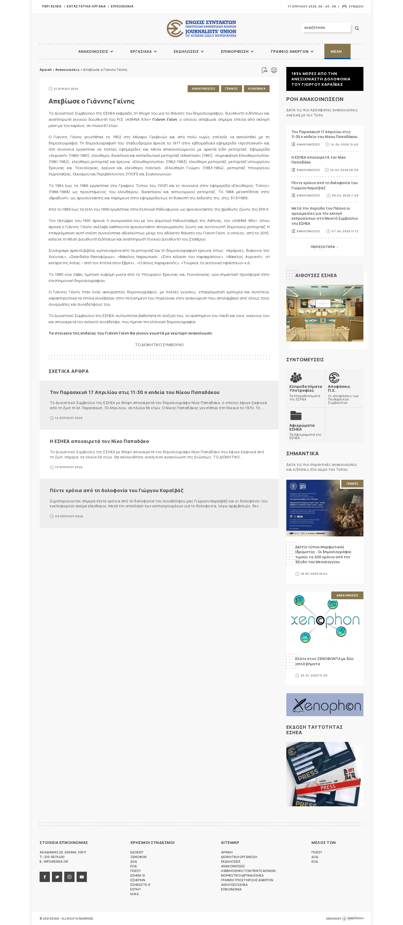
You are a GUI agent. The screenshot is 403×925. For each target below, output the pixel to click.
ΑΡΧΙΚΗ (58, 51)
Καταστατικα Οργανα (86, 6)
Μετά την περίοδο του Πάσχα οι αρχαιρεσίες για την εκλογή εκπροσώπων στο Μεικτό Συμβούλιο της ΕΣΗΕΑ (324, 216)
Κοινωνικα (257, 88)
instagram (69, 877)
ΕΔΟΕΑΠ (136, 852)
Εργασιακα (141, 51)
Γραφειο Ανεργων (290, 51)
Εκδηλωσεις (186, 51)
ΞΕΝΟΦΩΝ (138, 857)
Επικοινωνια (122, 6)
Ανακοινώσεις (67, 69)
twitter (57, 877)
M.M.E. (135, 894)
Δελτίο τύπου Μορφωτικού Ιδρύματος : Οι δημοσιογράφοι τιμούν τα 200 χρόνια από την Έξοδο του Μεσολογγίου (323, 554)
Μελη (336, 51)
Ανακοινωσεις (93, 51)
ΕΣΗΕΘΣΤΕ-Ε (140, 885)
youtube (82, 877)
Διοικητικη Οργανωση (239, 857)
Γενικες (231, 88)
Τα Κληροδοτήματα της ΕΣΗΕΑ (305, 392)
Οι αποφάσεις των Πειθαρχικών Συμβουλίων (344, 394)
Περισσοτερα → (325, 246)
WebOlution (352, 918)
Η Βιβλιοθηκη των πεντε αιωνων (248, 871)
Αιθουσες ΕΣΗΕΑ (316, 275)
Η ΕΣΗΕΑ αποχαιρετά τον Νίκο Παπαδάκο (99, 441)
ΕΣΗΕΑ (201, 28)
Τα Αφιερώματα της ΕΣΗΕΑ (305, 431)
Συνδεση (356, 6)
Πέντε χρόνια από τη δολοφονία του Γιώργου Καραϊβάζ (116, 490)
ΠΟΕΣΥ (135, 871)
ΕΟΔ (133, 866)
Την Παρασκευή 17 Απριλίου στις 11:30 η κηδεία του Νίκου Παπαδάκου (135, 392)
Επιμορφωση (235, 51)
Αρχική (46, 69)
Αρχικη (227, 852)
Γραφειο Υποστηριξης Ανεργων (247, 880)
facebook (45, 877)
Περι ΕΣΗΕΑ (51, 6)
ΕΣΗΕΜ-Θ (137, 875)
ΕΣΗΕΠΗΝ (137, 880)
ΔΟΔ (133, 861)
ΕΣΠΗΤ (135, 889)
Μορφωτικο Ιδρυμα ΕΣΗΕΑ (242, 875)
